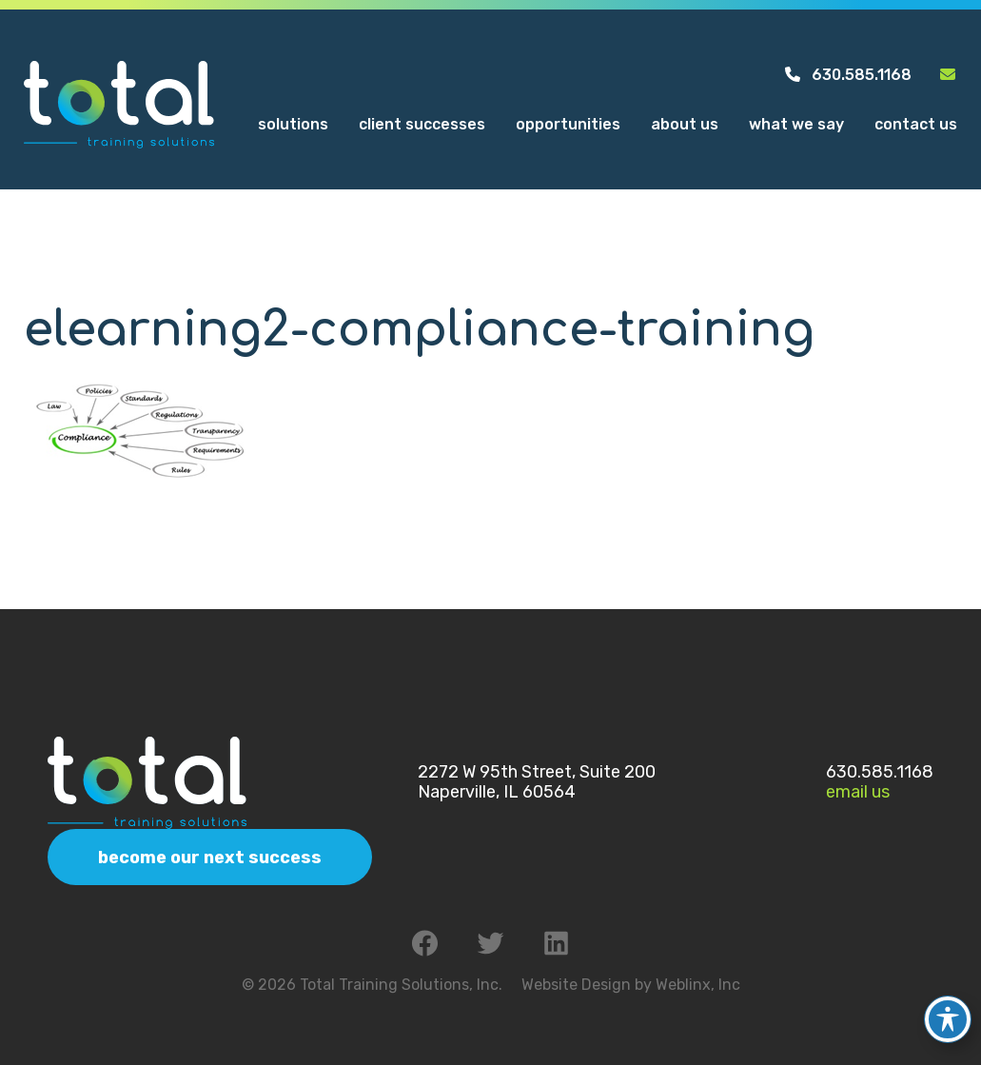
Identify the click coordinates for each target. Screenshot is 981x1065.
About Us (684, 127)
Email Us (858, 791)
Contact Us (915, 127)
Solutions (293, 127)
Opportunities (568, 127)
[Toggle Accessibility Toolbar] (948, 1006)
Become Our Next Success (210, 857)
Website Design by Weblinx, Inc (630, 985)
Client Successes (422, 127)
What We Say (796, 127)
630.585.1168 (847, 78)
